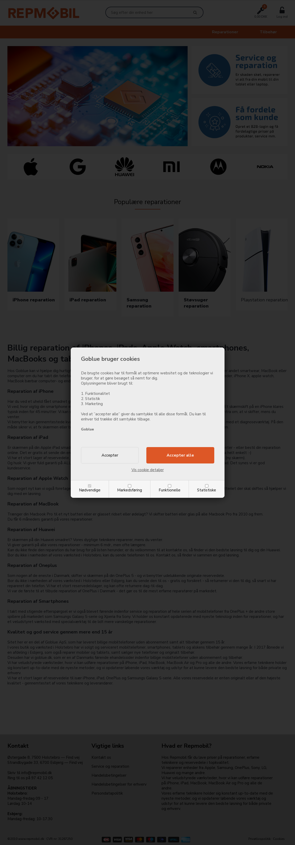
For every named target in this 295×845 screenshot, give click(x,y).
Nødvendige (89, 490)
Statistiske (206, 490)
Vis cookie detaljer (147, 469)
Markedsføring (129, 490)
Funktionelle (169, 490)
